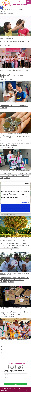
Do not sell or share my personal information (15, 210)
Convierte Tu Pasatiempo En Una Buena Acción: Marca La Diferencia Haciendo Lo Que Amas (15, 175)
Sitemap (17, 393)
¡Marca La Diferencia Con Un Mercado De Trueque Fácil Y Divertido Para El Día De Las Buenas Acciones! (15, 245)
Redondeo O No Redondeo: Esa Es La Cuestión (14, 106)
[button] (1, 7)
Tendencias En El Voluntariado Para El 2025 (14, 76)
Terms (12, 393)
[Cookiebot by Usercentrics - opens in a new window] (24, 184)
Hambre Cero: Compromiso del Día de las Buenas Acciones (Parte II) (14, 313)
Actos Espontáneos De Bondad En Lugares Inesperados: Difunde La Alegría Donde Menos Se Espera (15, 143)
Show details (24, 202)
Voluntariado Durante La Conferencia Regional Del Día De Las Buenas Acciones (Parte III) (14, 279)
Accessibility (23, 393)
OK (15, 206)
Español (23, 1)
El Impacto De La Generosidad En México (13, 10)
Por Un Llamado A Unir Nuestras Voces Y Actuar (15, 42)
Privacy (7, 393)
